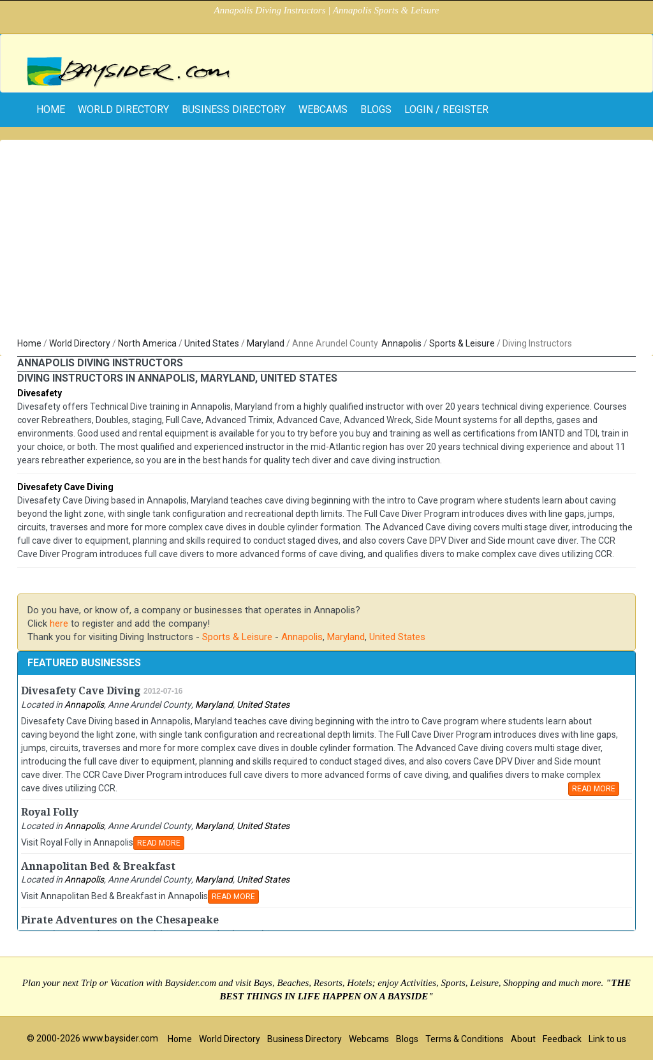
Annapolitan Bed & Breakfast (98, 866)
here (59, 623)
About (523, 1039)
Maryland (265, 343)
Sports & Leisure (462, 343)
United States (211, 343)
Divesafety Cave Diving (65, 487)
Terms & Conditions (464, 1039)
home (50, 109)
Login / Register (446, 109)
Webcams (323, 109)
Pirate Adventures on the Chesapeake (120, 920)
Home (29, 343)
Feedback (562, 1039)
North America (147, 343)
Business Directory (234, 109)
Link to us (607, 1039)
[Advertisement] (326, 241)
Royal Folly (49, 812)
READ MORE (593, 788)
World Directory (123, 109)
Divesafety (39, 393)
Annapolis (401, 343)
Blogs (376, 109)
